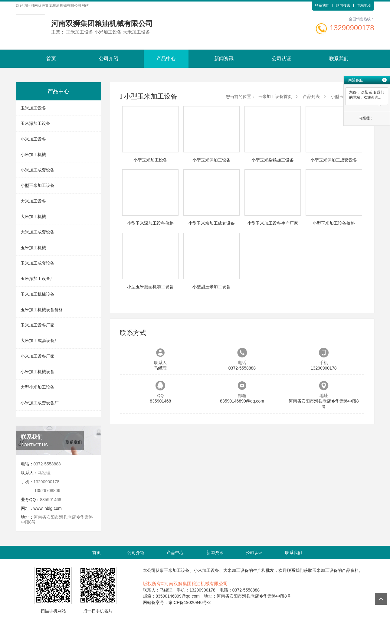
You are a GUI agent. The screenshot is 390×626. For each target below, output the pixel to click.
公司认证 (281, 58)
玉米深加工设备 (35, 123)
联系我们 (322, 5)
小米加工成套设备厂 (40, 402)
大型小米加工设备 (37, 387)
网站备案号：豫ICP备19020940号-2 (177, 602)
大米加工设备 (33, 201)
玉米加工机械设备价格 (42, 309)
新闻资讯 (224, 58)
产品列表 (311, 96)
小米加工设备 (33, 139)
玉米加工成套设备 (37, 263)
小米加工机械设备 (37, 371)
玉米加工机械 (33, 247)
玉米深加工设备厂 (37, 278)
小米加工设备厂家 (37, 356)
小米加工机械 (33, 154)
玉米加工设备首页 (275, 96)
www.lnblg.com (48, 508)
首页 (51, 58)
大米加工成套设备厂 (40, 340)
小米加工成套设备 (37, 170)
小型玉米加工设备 (37, 185)
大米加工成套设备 (37, 232)
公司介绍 (108, 58)
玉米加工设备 (33, 108)
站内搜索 (343, 5)
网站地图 (364, 5)
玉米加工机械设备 (37, 294)
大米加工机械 (33, 216)
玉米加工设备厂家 (37, 325)
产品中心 (166, 58)
